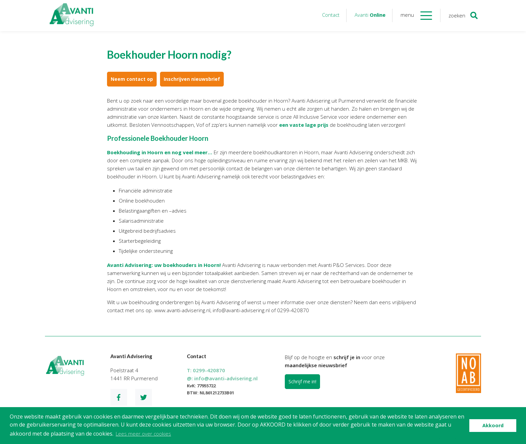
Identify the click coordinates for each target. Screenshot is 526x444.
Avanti (370, 14)
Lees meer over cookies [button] (143, 433)
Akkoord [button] (493, 425)
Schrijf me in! (302, 381)
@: (222, 378)
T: (206, 370)
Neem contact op (132, 79)
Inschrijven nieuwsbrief (192, 79)
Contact (330, 14)
